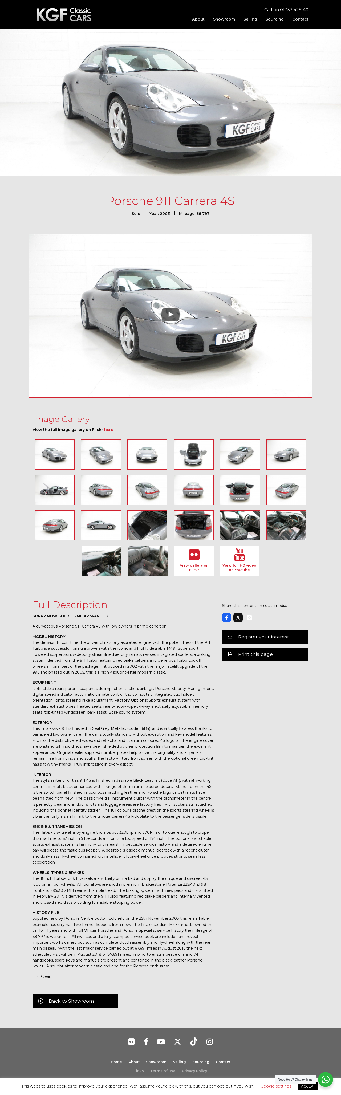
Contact (300, 19)
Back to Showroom (71, 1001)
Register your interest (263, 637)
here (108, 429)
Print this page (255, 654)
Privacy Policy (194, 1071)
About (198, 19)
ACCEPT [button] (308, 1086)
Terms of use (163, 1071)
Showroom (224, 19)
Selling (250, 19)
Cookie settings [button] (276, 1086)
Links (139, 1071)
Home (116, 1062)
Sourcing (275, 19)
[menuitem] (198, 19)
